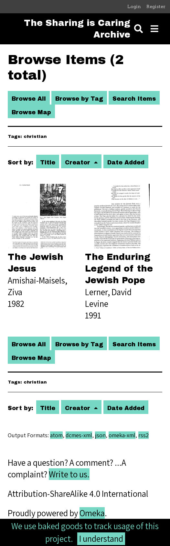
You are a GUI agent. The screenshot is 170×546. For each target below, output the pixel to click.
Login (134, 6)
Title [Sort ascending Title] (47, 162)
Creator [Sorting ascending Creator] (78, 162)
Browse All (29, 98)
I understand (101, 538)
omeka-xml (122, 435)
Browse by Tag (79, 98)
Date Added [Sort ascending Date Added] (125, 162)
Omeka (92, 513)
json (100, 435)
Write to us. (69, 474)
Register (155, 6)
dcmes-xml (79, 435)
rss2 (143, 435)
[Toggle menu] (154, 29)
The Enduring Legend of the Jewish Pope (119, 268)
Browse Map (31, 112)
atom (56, 435)
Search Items (134, 98)
